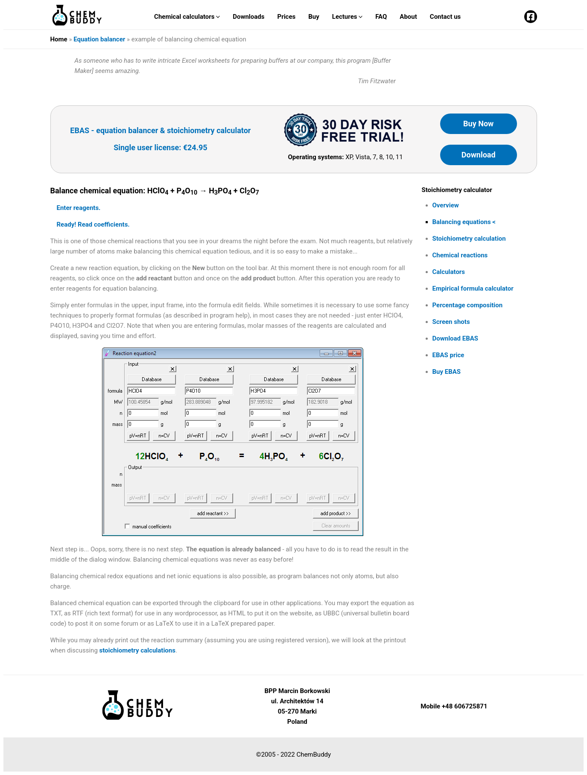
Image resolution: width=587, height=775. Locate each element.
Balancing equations (461, 222)
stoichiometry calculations (137, 650)
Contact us (445, 16)
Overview (445, 205)
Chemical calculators (187, 16)
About (408, 16)
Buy (313, 16)
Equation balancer (99, 39)
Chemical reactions (460, 255)
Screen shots (451, 322)
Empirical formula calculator (473, 288)
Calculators (448, 272)
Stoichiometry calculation (469, 238)
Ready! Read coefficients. (93, 224)
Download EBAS (455, 338)
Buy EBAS (446, 372)
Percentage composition (467, 305)
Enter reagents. (79, 208)
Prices (286, 16)
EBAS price (448, 355)
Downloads (248, 16)
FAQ (381, 16)
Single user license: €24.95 (160, 147)
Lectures (347, 16)
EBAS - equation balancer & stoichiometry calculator (160, 130)
